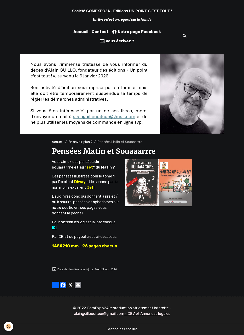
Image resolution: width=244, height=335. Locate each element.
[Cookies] (8, 326)
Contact (100, 31)
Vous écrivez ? (117, 41)
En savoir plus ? (80, 142)
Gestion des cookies (122, 329)
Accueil (80, 31)
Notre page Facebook (136, 31)
